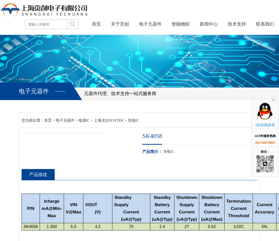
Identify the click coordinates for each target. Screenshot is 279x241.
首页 (48, 120)
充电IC (133, 120)
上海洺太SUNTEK (109, 120)
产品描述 (37, 174)
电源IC (84, 120)
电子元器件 (65, 120)
